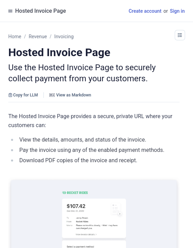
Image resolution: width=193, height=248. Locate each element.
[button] (180, 35)
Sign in (177, 11)
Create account (145, 11)
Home (14, 36)
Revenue (38, 36)
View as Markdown (70, 95)
